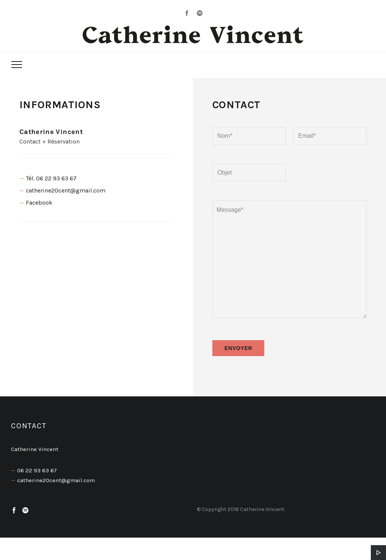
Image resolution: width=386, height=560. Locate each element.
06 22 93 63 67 (37, 470)
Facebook (39, 202)
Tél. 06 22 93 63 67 (51, 178)
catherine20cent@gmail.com (65, 190)
